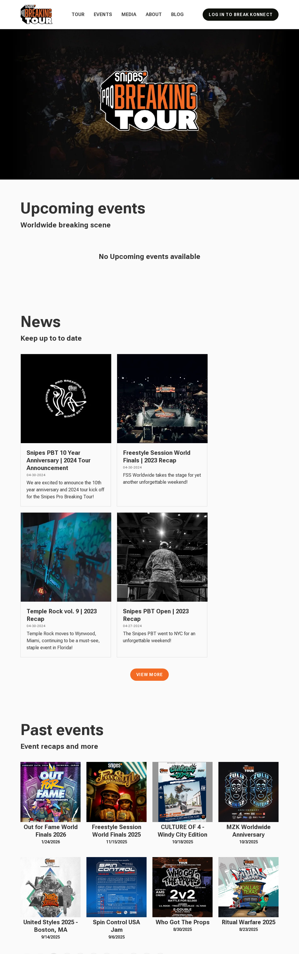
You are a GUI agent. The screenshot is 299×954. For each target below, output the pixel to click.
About (154, 14)
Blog (177, 14)
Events (103, 14)
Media (128, 14)
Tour (78, 14)
